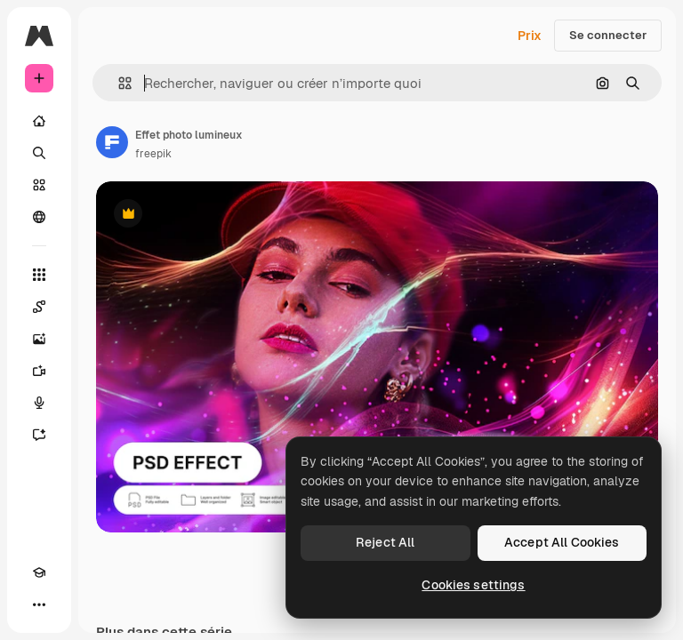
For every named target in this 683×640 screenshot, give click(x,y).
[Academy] (39, 572)
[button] (117, 83)
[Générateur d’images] (39, 338)
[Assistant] (39, 434)
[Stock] (39, 185)
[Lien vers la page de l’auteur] (112, 142)
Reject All (385, 542)
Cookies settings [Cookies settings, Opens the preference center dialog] (473, 585)
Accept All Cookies (562, 542)
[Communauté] (39, 217)
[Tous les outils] (39, 274)
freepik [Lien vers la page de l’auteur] (153, 154)
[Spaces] (39, 306)
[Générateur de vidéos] (39, 370)
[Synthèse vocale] (39, 402)
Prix (530, 36)
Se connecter (608, 35)
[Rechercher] (39, 153)
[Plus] (39, 604)
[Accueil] (39, 121)
